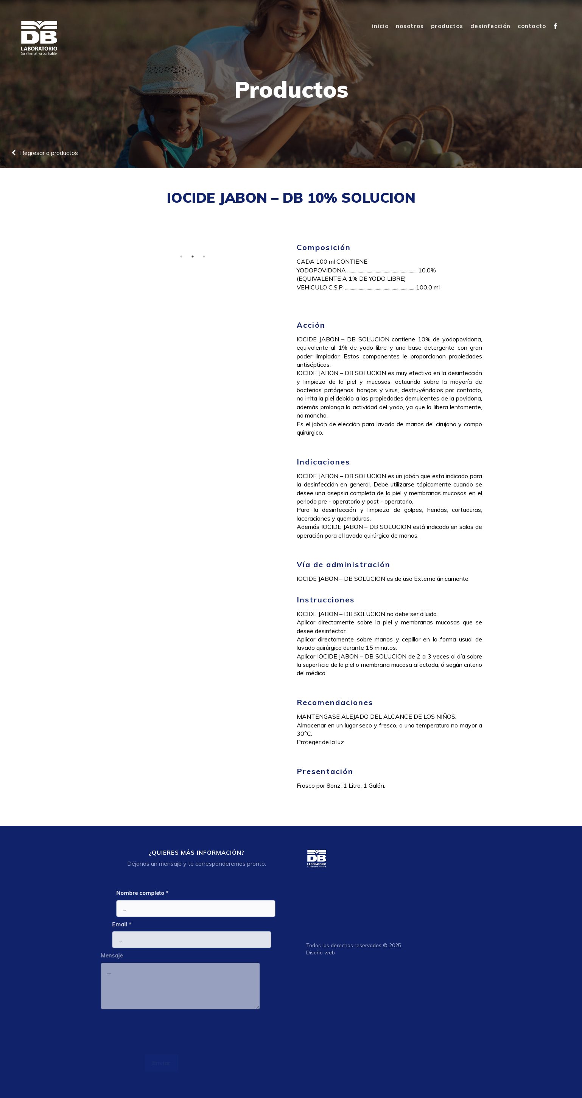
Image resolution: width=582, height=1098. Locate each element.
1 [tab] (178, 256)
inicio (380, 26)
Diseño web (323, 952)
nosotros (410, 26)
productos (447, 26)
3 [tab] (201, 256)
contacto (532, 26)
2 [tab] (189, 256)
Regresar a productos (44, 152)
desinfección (490, 26)
